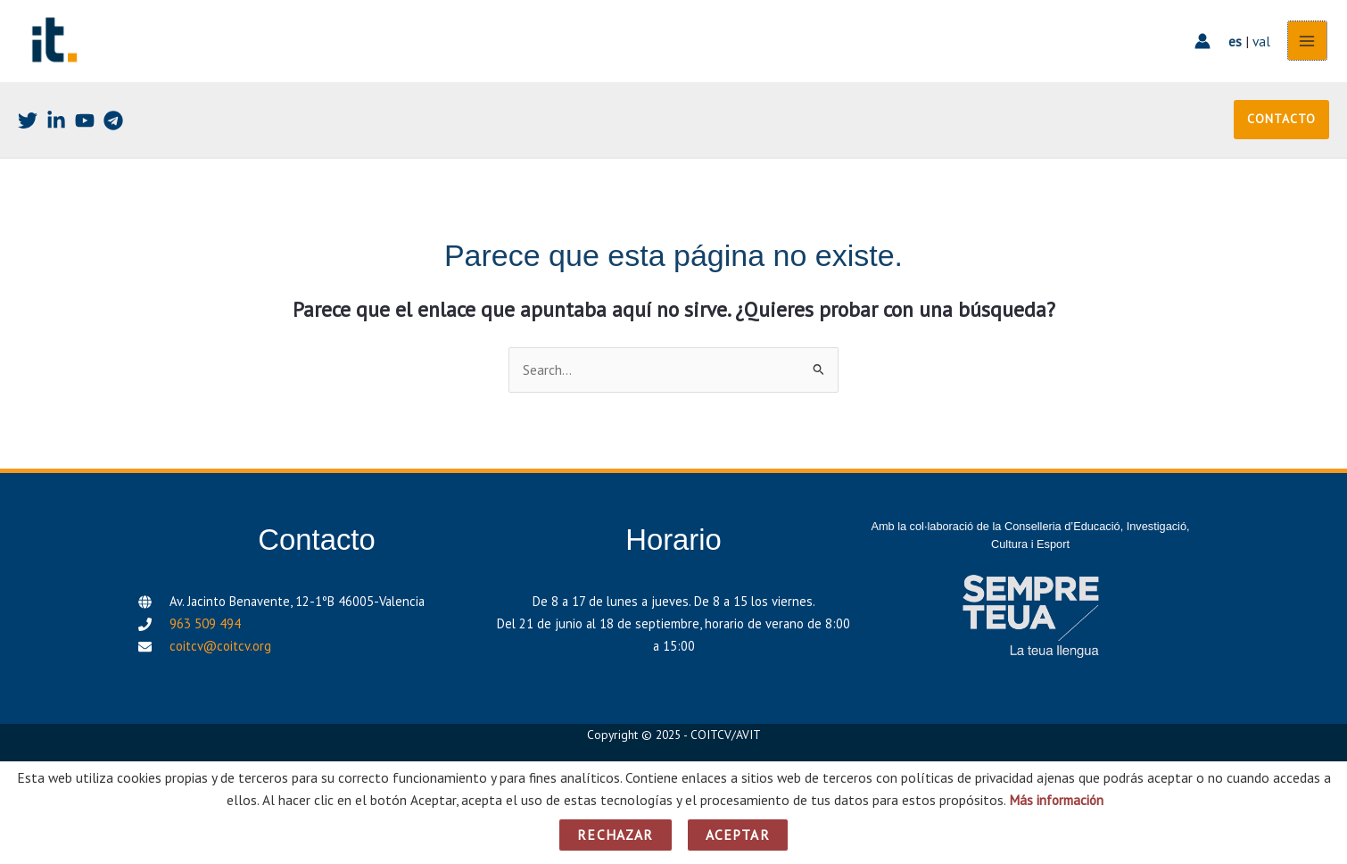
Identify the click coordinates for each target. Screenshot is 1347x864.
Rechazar (615, 834)
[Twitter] (27, 127)
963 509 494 (205, 630)
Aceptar (738, 834)
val (1259, 44)
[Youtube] (85, 127)
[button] (1281, 125)
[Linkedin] (56, 127)
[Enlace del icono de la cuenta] (1201, 45)
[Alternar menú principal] (1305, 44)
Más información (1055, 800)
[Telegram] (113, 127)
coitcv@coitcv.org (220, 652)
